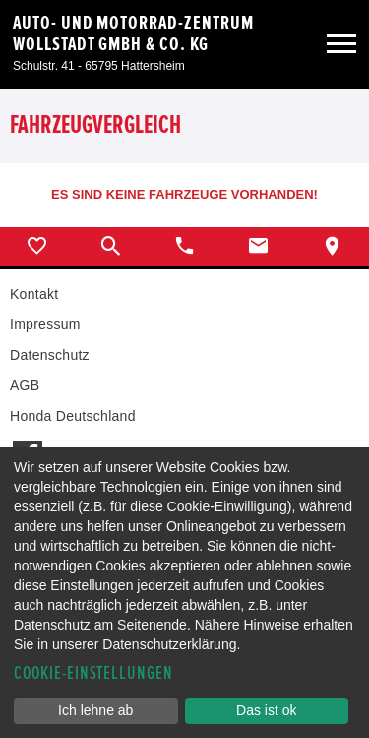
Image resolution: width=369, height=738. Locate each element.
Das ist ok (266, 710)
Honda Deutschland (73, 416)
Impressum (45, 324)
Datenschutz (50, 355)
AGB (24, 385)
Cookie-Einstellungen (93, 673)
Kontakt (34, 294)
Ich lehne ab (95, 710)
